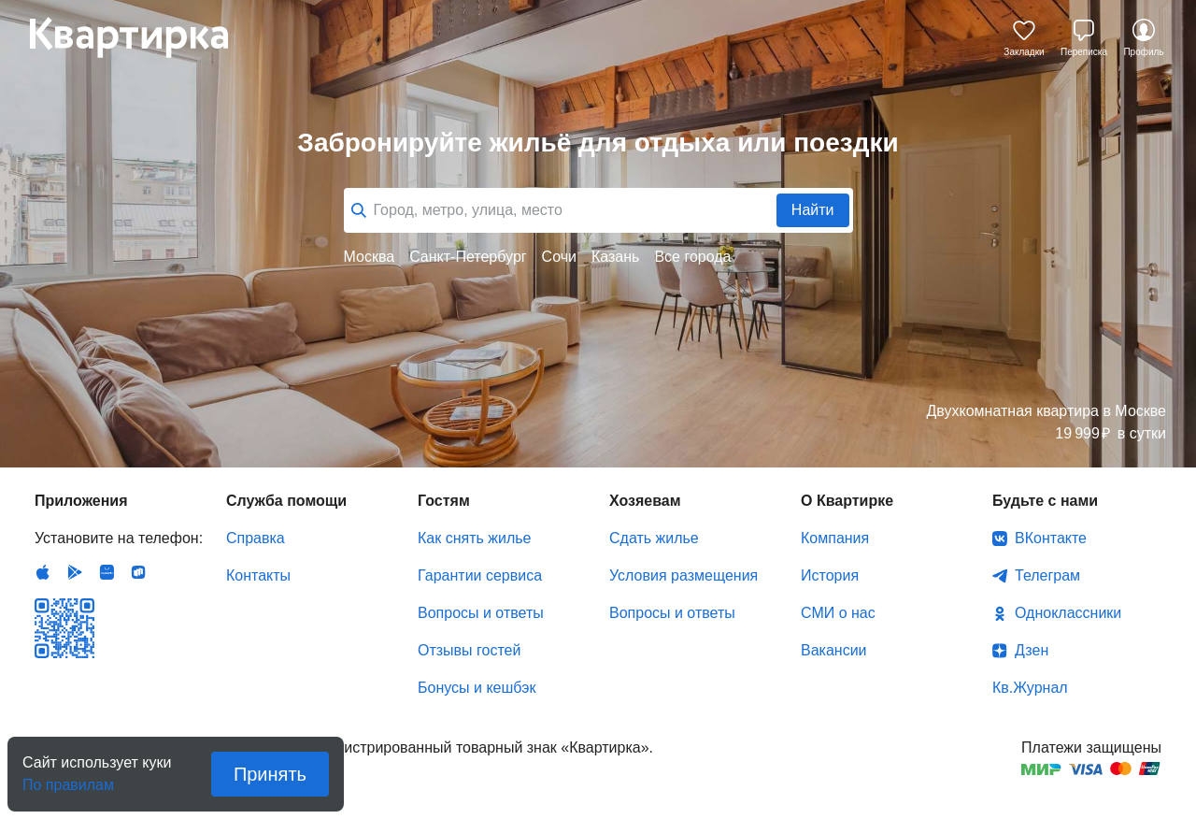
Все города (692, 257)
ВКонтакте (1051, 538)
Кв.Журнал (1030, 688)
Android (74, 572)
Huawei (106, 572)
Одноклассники (1068, 613)
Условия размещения (683, 575)
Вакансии (834, 650)
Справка (255, 538)
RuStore (138, 572)
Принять (270, 774)
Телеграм (1047, 575)
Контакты (258, 575)
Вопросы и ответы (481, 613)
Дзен (1031, 650)
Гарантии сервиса (480, 575)
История (830, 575)
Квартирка (142, 37)
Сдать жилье (654, 538)
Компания (835, 538)
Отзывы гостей (469, 650)
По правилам (68, 779)
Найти (812, 210)
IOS (43, 572)
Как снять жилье (474, 538)
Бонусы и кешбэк (476, 688)
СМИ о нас (838, 613)
